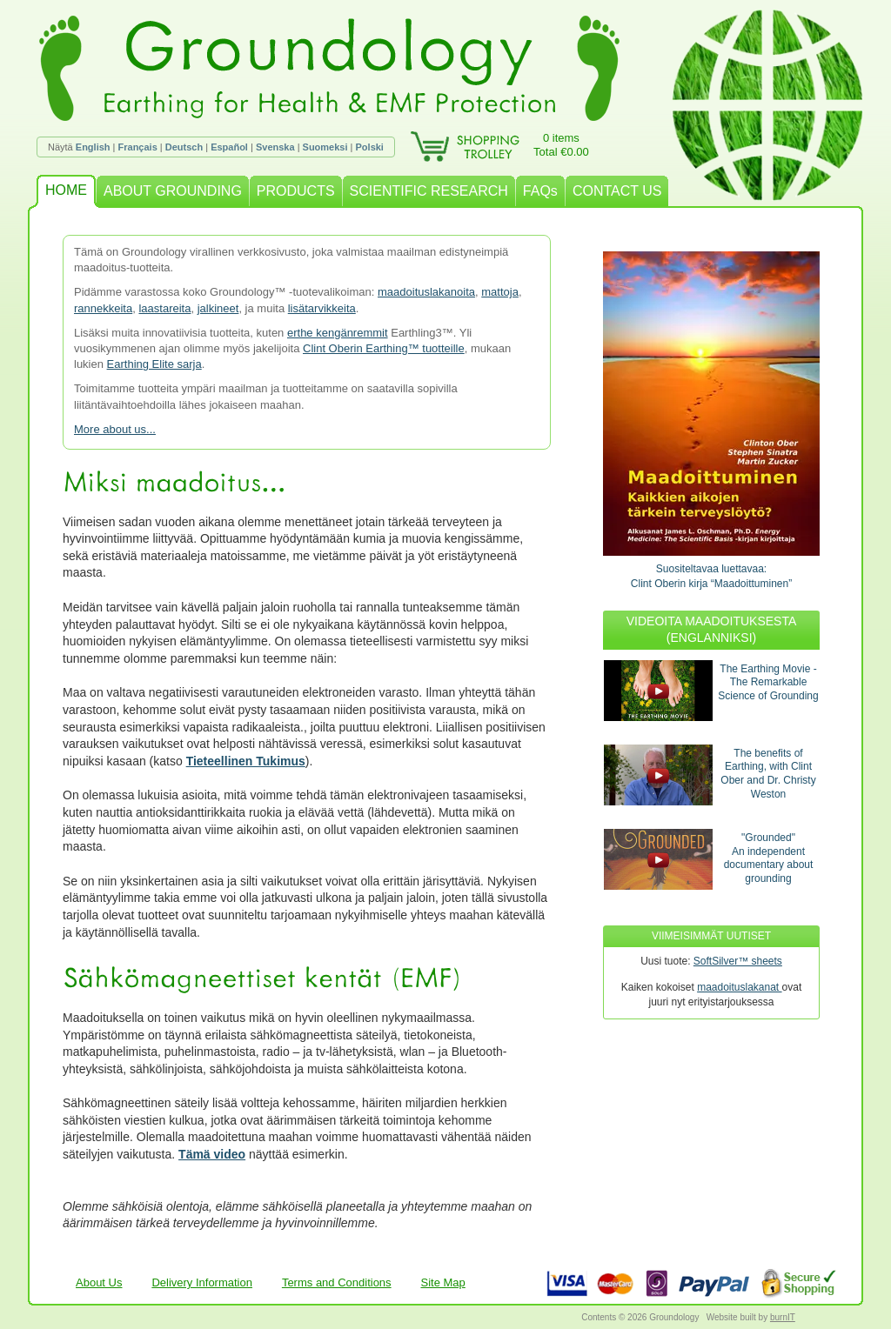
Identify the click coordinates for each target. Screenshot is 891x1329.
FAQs (540, 191)
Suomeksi (325, 147)
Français (137, 147)
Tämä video (211, 1154)
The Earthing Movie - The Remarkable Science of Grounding (768, 682)
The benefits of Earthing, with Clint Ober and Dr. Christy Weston (767, 773)
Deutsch (184, 147)
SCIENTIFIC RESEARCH (429, 191)
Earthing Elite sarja (154, 364)
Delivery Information (201, 1282)
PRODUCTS (296, 191)
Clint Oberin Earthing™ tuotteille (384, 348)
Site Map (443, 1282)
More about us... (115, 429)
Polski (370, 147)
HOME (66, 190)
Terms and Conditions (337, 1282)
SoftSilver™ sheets (737, 961)
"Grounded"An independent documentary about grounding (769, 858)
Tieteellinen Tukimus (245, 761)
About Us (99, 1282)
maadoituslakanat (739, 987)
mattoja (500, 291)
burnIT (782, 1317)
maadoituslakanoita (426, 291)
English (93, 147)
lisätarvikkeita (322, 308)
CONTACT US (617, 191)
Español (229, 147)
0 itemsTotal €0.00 (561, 144)
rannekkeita (103, 308)
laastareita (164, 308)
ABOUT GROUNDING (173, 191)
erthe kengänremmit (337, 332)
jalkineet (218, 308)
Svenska (275, 147)
